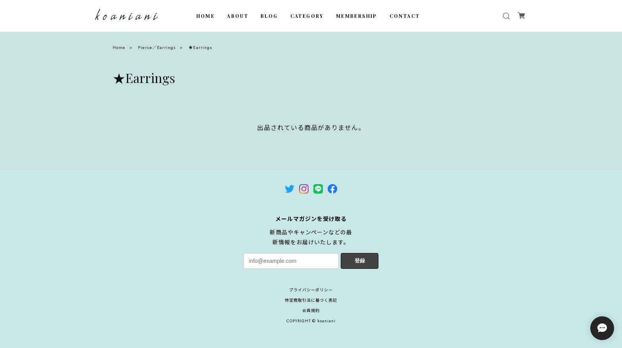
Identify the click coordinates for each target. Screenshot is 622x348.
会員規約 (311, 311)
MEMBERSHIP (356, 16)
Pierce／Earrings (157, 49)
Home (119, 49)
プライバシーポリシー (311, 290)
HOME (205, 16)
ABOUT (237, 16)
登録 (360, 261)
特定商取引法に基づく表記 (311, 300)
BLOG (269, 16)
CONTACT (405, 16)
